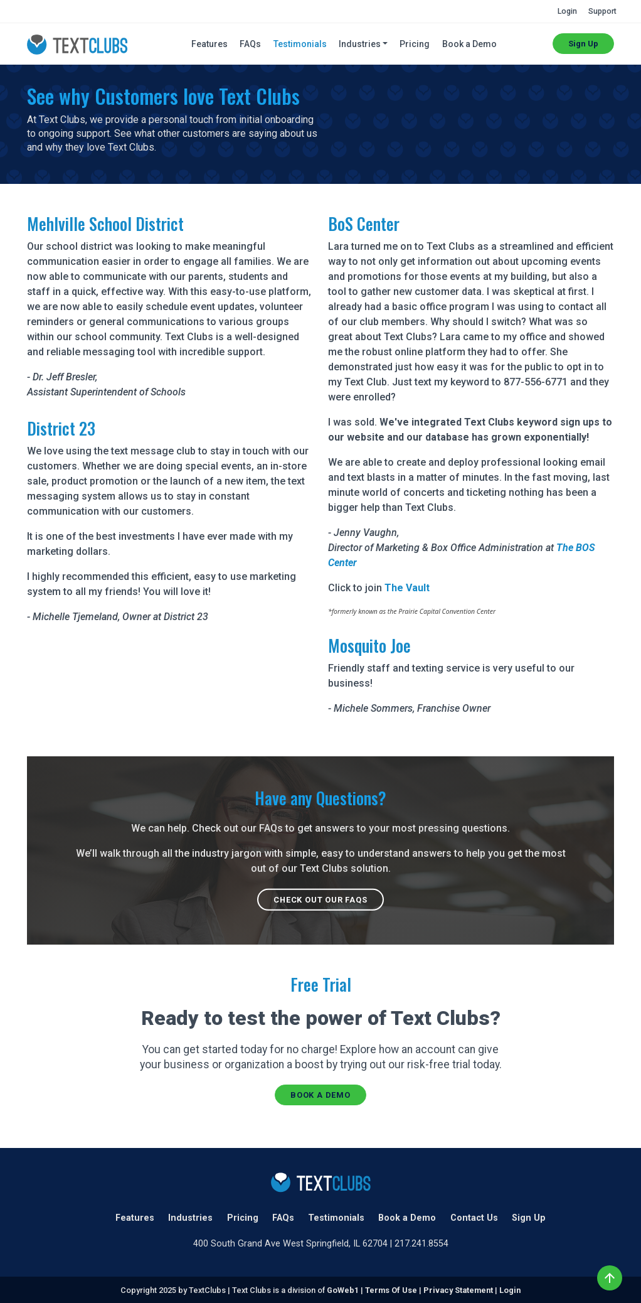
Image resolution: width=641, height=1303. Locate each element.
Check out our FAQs (320, 899)
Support (602, 11)
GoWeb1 (343, 1290)
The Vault (407, 588)
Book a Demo (469, 44)
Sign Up (583, 43)
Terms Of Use (391, 1290)
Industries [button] (360, 44)
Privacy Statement (458, 1290)
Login (567, 11)
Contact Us (474, 1218)
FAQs (250, 44)
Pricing (415, 44)
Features (209, 44)
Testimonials (300, 44)
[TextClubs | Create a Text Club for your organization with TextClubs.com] (77, 44)
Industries (190, 1218)
